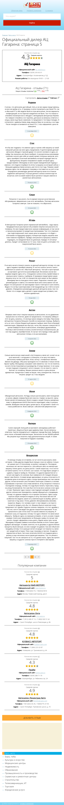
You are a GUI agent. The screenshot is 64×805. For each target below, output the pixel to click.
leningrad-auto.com (40, 701)
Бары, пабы (10, 756)
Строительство (12, 779)
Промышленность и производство (21, 773)
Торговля (9, 786)
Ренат (32, 260)
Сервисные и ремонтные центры (20, 776)
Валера (32, 423)
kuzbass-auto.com (40, 644)
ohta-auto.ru (40, 616)
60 (39, 600)
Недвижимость (12, 766)
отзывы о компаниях (27, 803)
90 (39, 572)
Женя (32, 391)
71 (39, 53)
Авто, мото (10, 753)
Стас (32, 143)
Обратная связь (17, 10)
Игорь (32, 220)
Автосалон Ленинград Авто (32, 698)
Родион (32, 102)
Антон (32, 310)
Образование (11, 770)
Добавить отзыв (32, 718)
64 (39, 628)
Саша (32, 194)
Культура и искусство (15, 760)
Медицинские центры (15, 763)
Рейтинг (53, 98)
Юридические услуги (15, 789)
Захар (32, 350)
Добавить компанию (34, 10)
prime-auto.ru (40, 673)
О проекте (49, 10)
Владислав (32, 455)
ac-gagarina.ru (40, 70)
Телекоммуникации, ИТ (15, 783)
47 (39, 656)
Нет (43, 91)
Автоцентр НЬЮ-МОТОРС (32, 585)
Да (35, 91)
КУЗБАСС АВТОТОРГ (32, 641)
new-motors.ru (40, 588)
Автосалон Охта (32, 613)
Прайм (32, 670)
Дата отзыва (42, 98)
